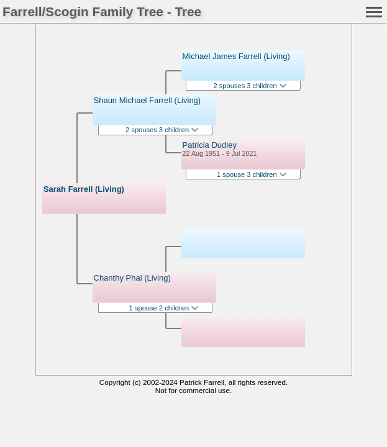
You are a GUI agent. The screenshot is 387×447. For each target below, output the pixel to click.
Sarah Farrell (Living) (83, 189)
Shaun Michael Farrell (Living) (147, 100)
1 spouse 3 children (251, 174)
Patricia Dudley (210, 145)
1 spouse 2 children (164, 308)
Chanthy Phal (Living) (132, 277)
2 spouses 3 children (161, 129)
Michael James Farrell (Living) (236, 56)
